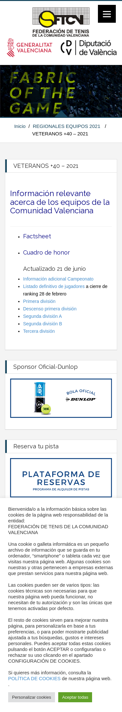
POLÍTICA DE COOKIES (34, 678)
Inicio (20, 126)
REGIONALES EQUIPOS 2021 (67, 126)
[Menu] (107, 14)
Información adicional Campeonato (58, 278)
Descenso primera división (49, 308)
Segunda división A (42, 316)
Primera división (39, 301)
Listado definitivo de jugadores (54, 286)
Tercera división (39, 331)
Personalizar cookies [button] (31, 697)
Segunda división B (42, 323)
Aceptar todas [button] (75, 697)
